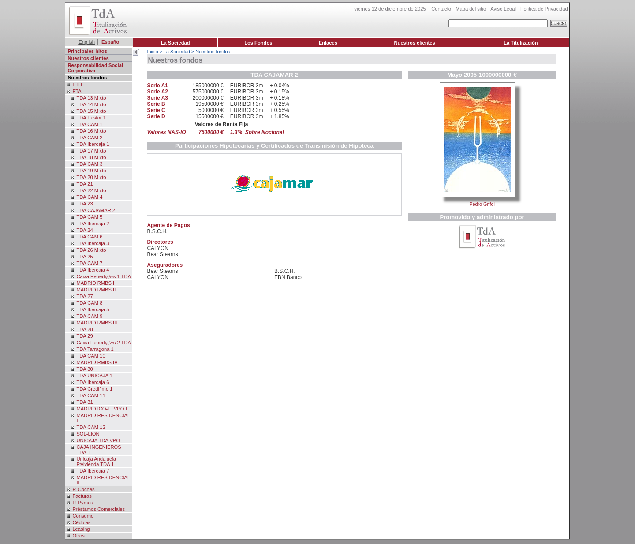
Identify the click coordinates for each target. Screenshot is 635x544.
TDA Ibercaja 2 (92, 223)
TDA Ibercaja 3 (92, 243)
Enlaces (328, 42)
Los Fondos (258, 42)
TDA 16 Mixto (91, 131)
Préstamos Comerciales (98, 509)
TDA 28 (84, 329)
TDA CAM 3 (89, 164)
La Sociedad (175, 42)
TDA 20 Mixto (91, 177)
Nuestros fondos (87, 77)
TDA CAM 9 (89, 316)
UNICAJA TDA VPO (98, 440)
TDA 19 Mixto (91, 170)
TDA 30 (84, 369)
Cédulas (81, 522)
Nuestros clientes (414, 42)
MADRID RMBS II (96, 289)
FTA (76, 91)
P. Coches (83, 489)
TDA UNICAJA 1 (94, 375)
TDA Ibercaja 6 (92, 382)
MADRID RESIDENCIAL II (103, 480)
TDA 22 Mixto (91, 190)
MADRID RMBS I (95, 283)
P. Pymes (82, 502)
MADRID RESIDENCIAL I (103, 418)
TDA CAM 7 (89, 263)
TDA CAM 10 (90, 355)
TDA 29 (84, 336)
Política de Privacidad (544, 8)
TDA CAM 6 (89, 236)
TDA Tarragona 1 (94, 349)
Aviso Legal (503, 8)
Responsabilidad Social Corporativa (95, 68)
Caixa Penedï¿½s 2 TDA (103, 342)
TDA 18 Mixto (91, 157)
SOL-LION (87, 433)
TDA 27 (84, 296)
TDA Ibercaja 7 (92, 470)
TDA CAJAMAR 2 (95, 210)
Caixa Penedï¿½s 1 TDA (103, 276)
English (86, 42)
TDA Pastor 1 (91, 117)
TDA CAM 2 (89, 137)
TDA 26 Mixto (91, 250)
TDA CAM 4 (89, 197)
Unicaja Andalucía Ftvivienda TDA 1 (96, 461)
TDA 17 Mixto (91, 150)
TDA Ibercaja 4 (92, 269)
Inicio (152, 51)
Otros (78, 535)
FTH (77, 84)
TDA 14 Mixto (91, 104)
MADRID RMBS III (96, 322)
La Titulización (521, 42)
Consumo (82, 515)
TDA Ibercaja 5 (92, 309)
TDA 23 (84, 203)
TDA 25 (84, 256)
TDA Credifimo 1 (94, 388)
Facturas (82, 496)
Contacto (441, 8)
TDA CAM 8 (89, 303)
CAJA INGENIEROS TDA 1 (98, 449)
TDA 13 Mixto (91, 98)
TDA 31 (84, 402)
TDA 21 (84, 183)
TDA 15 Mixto (91, 111)
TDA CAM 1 (89, 124)
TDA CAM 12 (90, 427)
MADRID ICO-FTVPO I (101, 408)
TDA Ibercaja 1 (92, 144)
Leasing (81, 529)
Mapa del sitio (471, 8)
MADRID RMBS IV (96, 362)
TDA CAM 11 (90, 395)
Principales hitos (87, 51)
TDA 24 (84, 230)
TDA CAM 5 (89, 217)
